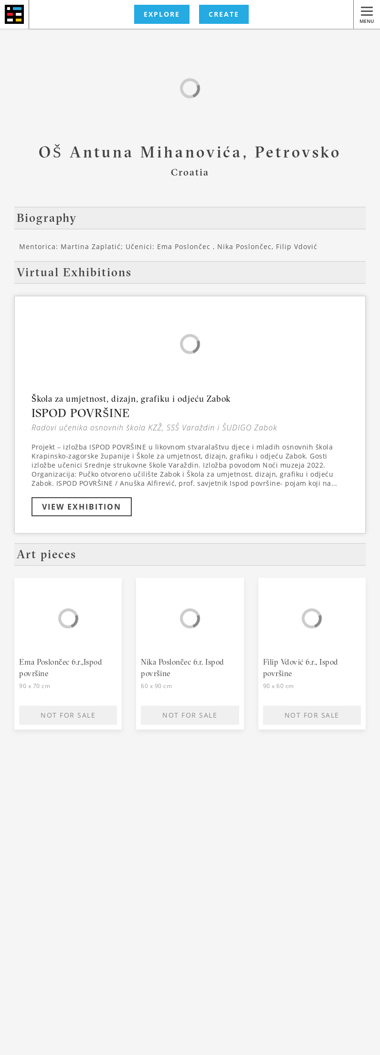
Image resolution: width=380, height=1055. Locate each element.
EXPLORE (162, 14)
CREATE (224, 14)
